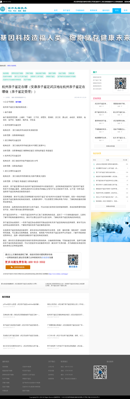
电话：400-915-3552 (67, 366)
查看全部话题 (110, 146)
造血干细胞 (62, 73)
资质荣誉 (51, 378)
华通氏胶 (71, 73)
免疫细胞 (6, 73)
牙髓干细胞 (29, 73)
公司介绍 (51, 366)
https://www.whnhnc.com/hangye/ (58, 274)
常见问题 (51, 370)
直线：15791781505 (67, 370)
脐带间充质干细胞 (17, 73)
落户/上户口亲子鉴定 (21, 76)
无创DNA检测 (7, 76)
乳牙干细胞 (27, 79)
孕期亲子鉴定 (50, 76)
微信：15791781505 (67, 374)
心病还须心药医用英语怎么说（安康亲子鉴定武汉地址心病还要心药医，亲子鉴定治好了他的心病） (64, 284)
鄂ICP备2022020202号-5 (92, 397)
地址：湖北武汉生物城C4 (68, 378)
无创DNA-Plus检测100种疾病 (12, 79)
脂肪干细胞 (52, 73)
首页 (56, 10)
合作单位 (51, 374)
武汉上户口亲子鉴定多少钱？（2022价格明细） (110, 197)
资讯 (117, 10)
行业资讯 (13, 65)
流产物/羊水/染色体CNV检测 (66, 76)
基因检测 (93, 10)
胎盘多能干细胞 (41, 73)
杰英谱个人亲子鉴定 (37, 76)
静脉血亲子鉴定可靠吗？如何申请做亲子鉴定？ (110, 189)
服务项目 (106, 10)
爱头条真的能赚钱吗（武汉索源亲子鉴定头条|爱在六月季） (19, 284)
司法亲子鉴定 (26, 370)
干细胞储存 (80, 10)
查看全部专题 (110, 206)
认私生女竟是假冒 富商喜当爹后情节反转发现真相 (111, 164)
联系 (126, 10)
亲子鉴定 (66, 10)
